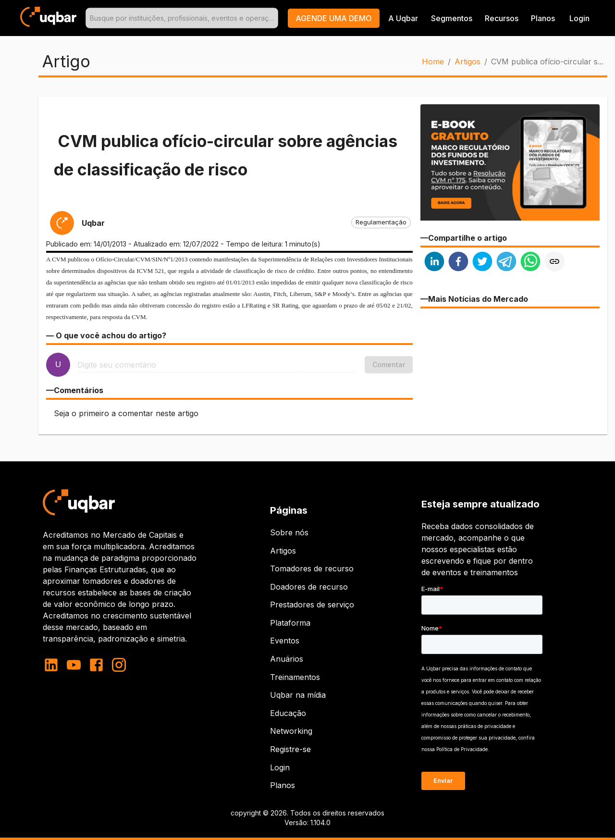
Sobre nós (289, 532)
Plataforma (290, 623)
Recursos (501, 18)
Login (280, 767)
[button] (334, 18)
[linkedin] (434, 262)
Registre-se (290, 749)
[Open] (274, 18)
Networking (291, 731)
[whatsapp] (530, 262)
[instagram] (119, 665)
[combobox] (182, 18)
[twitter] (482, 262)
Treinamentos (295, 677)
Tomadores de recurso (312, 568)
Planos (543, 18)
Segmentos (451, 18)
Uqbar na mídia (298, 695)
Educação (288, 713)
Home (433, 61)
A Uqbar (403, 18)
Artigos (467, 61)
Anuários (286, 659)
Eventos (284, 640)
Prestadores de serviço (312, 604)
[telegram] (506, 262)
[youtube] (74, 665)
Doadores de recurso (309, 587)
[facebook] (458, 262)
